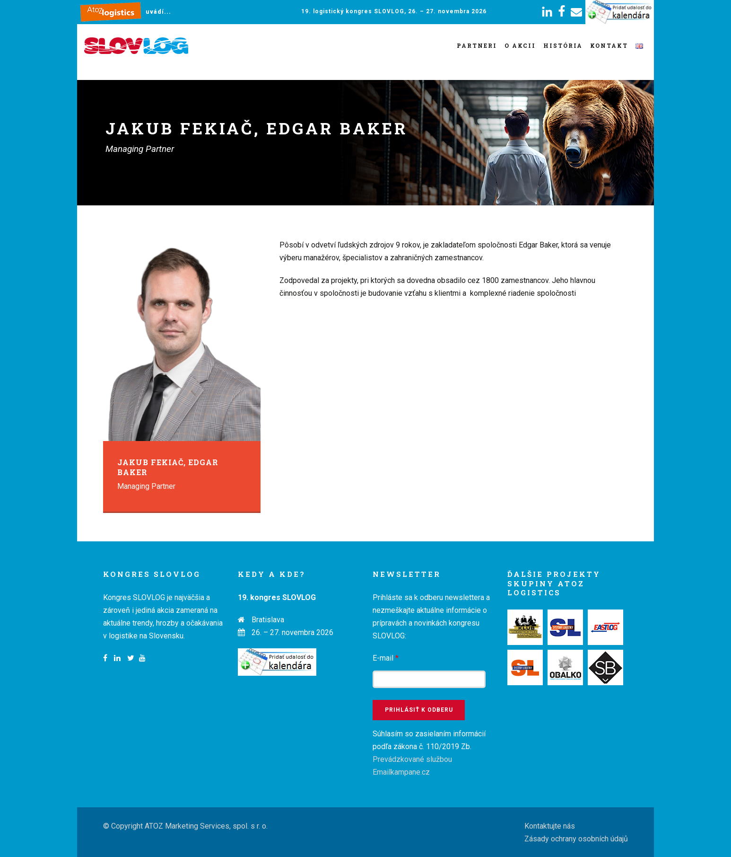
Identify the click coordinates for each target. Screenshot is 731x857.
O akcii (520, 45)
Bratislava (268, 619)
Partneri (477, 45)
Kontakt (609, 45)
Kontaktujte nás (549, 826)
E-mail (386, 658)
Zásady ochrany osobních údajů (576, 838)
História (563, 45)
